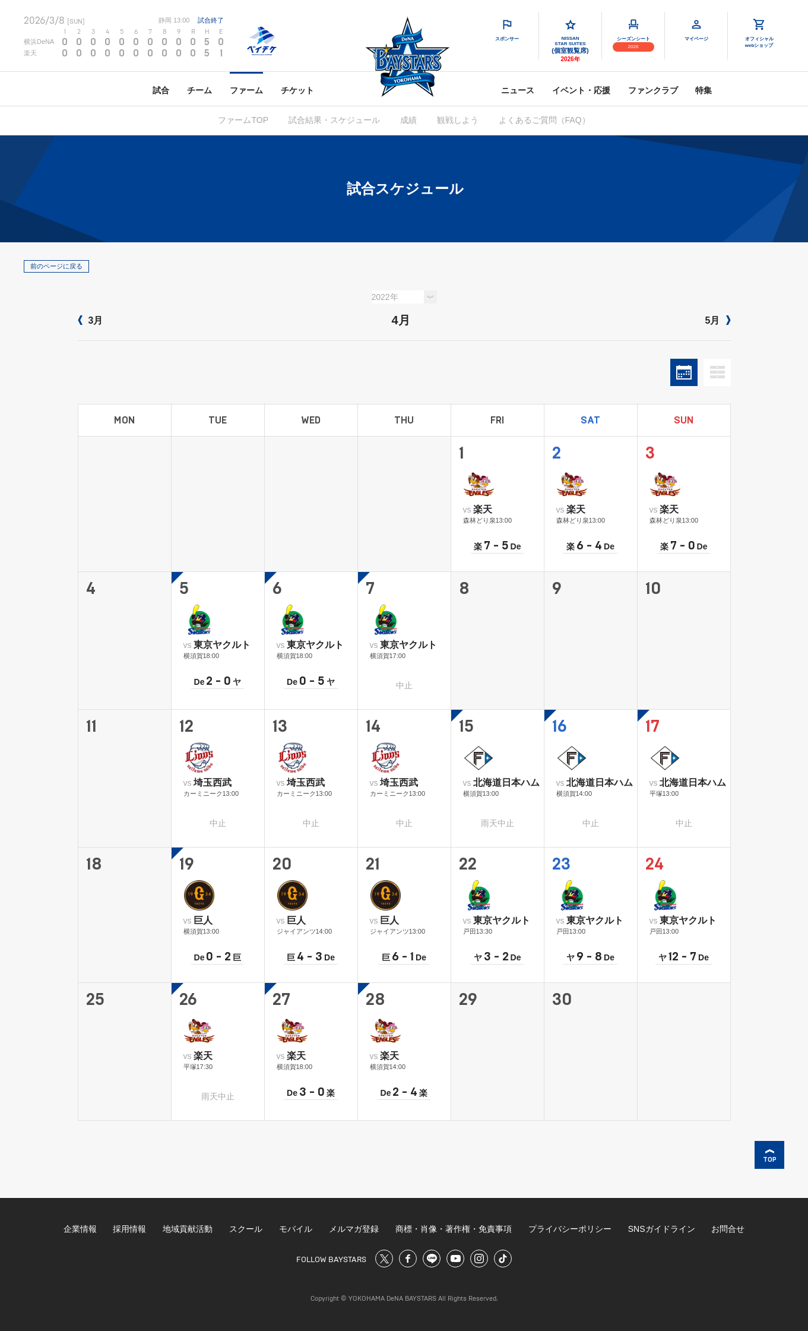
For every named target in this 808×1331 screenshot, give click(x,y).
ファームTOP (243, 120)
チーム (199, 90)
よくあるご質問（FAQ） (544, 120)
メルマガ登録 (354, 1229)
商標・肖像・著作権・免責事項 (453, 1229)
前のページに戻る (56, 266)
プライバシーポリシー (569, 1229)
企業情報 (80, 1229)
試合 (161, 90)
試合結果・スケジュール (334, 120)
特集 (703, 90)
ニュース (517, 90)
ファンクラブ (653, 90)
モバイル (295, 1229)
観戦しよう (458, 120)
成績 (408, 120)
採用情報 (129, 1229)
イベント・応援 (581, 90)
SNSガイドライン (661, 1229)
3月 (90, 320)
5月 (718, 320)
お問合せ (727, 1229)
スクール (245, 1229)
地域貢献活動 (188, 1229)
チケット (297, 90)
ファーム (246, 90)
